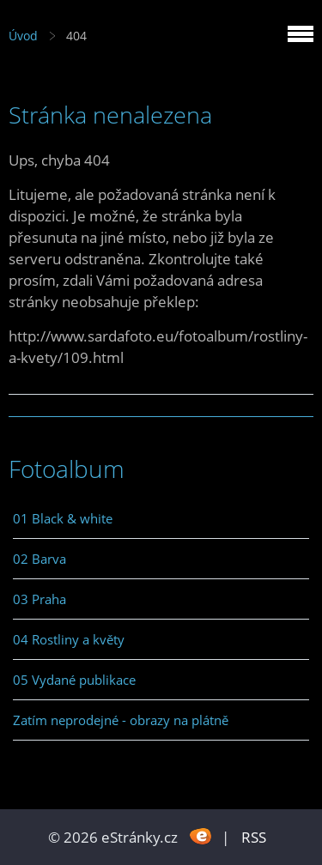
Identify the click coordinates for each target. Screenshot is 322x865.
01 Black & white (62, 518)
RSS (253, 837)
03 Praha (39, 599)
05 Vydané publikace (74, 679)
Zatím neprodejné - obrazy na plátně (120, 720)
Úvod (23, 35)
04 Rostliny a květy (69, 639)
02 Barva (39, 558)
